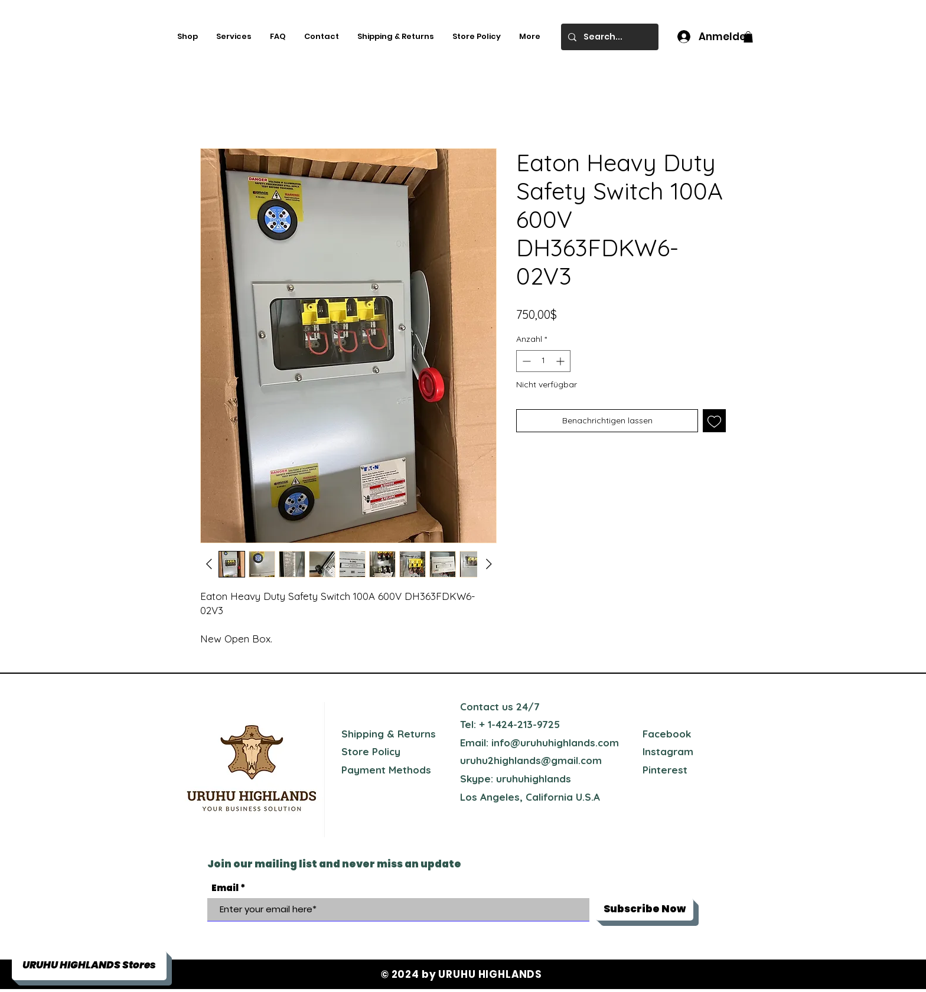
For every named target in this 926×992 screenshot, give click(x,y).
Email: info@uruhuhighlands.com (539, 742)
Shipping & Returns (388, 733)
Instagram (668, 751)
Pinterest (665, 769)
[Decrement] (525, 361)
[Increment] (561, 361)
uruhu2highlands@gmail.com (531, 760)
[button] (748, 37)
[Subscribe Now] (644, 909)
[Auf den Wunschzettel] (714, 420)
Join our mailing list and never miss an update (334, 864)
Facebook (667, 733)
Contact (479, 706)
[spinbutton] (543, 361)
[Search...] (608, 37)
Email (225, 887)
